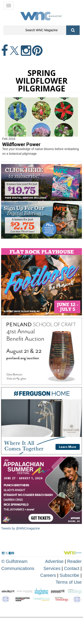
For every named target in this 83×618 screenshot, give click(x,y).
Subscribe (70, 575)
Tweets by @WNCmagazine (20, 528)
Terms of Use (69, 582)
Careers (48, 575)
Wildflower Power (21, 144)
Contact (71, 568)
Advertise (54, 561)
